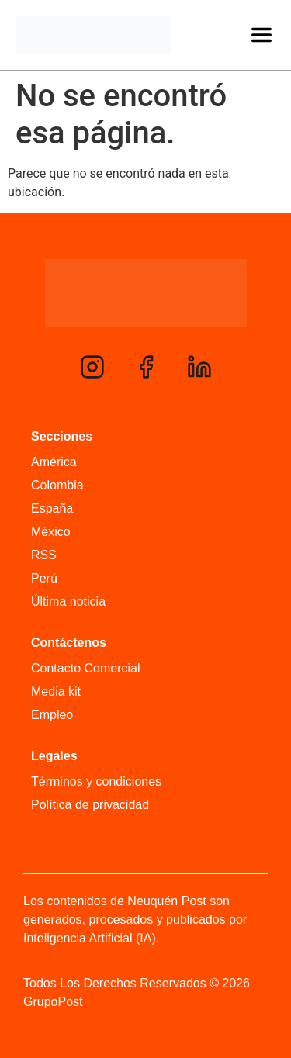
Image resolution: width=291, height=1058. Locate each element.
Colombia (57, 485)
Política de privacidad (90, 804)
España (52, 508)
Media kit (56, 691)
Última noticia (68, 601)
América (54, 461)
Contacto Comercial (85, 668)
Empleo (52, 714)
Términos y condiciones (96, 781)
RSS (44, 555)
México (51, 531)
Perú (44, 578)
